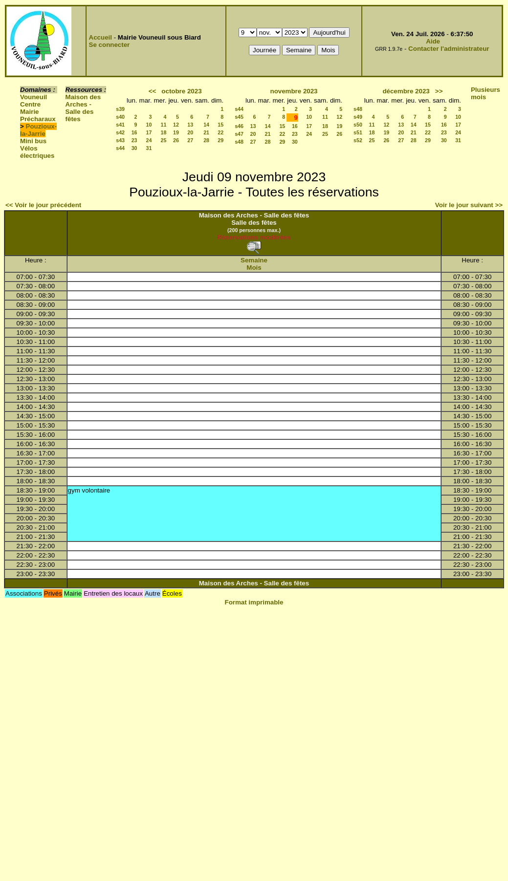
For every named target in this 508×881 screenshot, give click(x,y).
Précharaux (38, 119)
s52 (357, 140)
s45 (239, 117)
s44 (120, 148)
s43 (120, 140)
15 (220, 125)
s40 (120, 117)
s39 (120, 109)
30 (134, 148)
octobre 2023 (181, 91)
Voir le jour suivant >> (469, 205)
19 (176, 132)
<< (152, 91)
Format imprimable (254, 602)
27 (190, 140)
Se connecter (109, 44)
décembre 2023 (405, 91)
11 (164, 125)
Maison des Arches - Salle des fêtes (83, 108)
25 (164, 140)
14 (206, 125)
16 (134, 132)
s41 (120, 125)
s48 (239, 142)
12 (176, 125)
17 (149, 132)
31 (149, 148)
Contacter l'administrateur (448, 48)
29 (220, 140)
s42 (120, 132)
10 (149, 125)
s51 (357, 132)
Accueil (100, 37)
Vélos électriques (37, 152)
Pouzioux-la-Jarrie (38, 130)
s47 (239, 134)
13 (190, 125)
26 (176, 140)
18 (164, 132)
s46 (239, 126)
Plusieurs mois (485, 93)
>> (439, 91)
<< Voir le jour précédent (43, 205)
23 (134, 140)
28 (206, 140)
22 (220, 132)
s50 (357, 125)
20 (190, 132)
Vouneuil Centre (33, 100)
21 (206, 132)
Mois (253, 267)
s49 (357, 117)
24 (149, 140)
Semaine (254, 260)
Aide (433, 41)
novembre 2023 (293, 91)
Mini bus (33, 141)
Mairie (29, 111)
